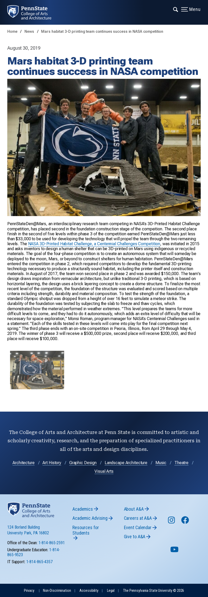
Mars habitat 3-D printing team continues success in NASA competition (102, 31)
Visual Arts (104, 471)
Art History (51, 462)
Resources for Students (85, 530)
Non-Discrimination (57, 590)
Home (12, 31)
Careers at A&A (138, 518)
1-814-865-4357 (39, 561)
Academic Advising (90, 518)
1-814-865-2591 (52, 542)
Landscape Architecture (126, 462)
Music (160, 462)
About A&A (134, 509)
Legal (111, 590)
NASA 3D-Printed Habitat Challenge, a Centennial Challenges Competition (94, 243)
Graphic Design (83, 462)
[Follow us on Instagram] (172, 522)
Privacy (29, 590)
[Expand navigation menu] (175, 9)
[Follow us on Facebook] (185, 522)
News (29, 31)
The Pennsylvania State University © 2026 (153, 590)
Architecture (23, 462)
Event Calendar (138, 527)
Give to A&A (135, 536)
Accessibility (88, 590)
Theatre (181, 462)
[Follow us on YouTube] (175, 551)
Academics (82, 509)
